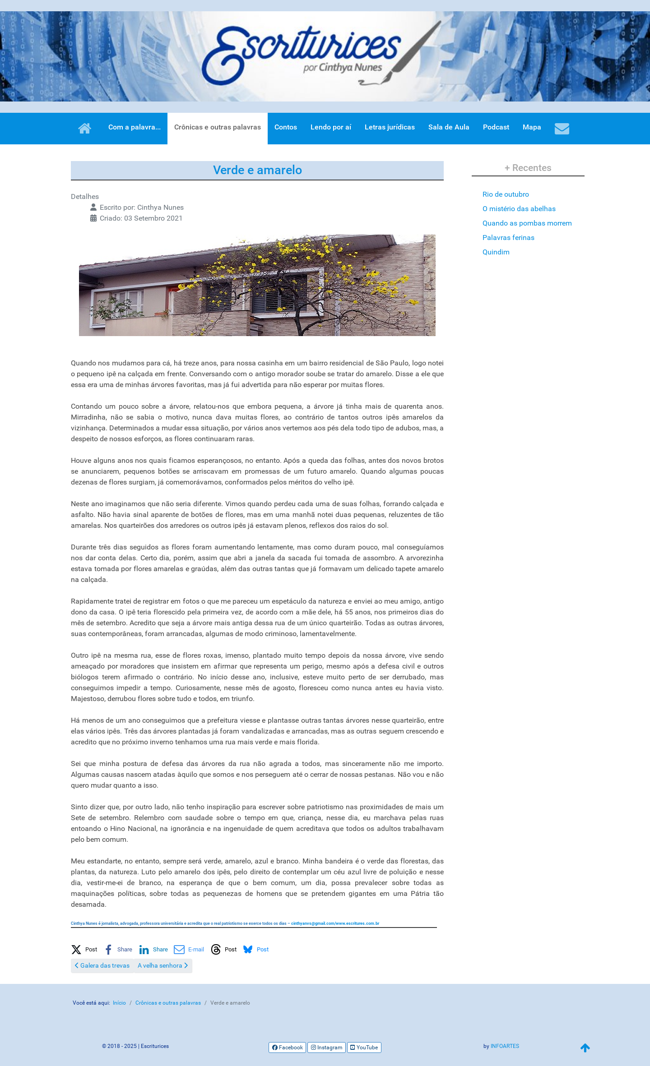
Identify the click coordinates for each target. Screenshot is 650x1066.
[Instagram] (326, 1047)
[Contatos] (563, 128)
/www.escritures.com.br (335, 923)
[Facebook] (287, 1047)
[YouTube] (364, 1047)
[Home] (86, 128)
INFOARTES (505, 1046)
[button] (84, 948)
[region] (325, 56)
